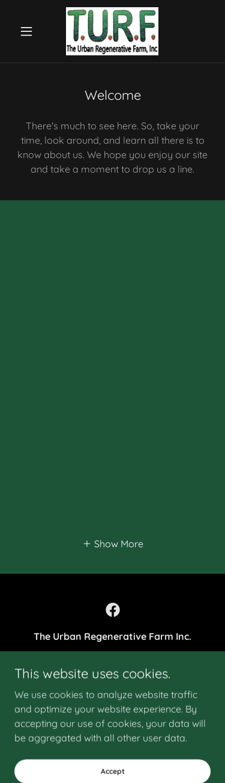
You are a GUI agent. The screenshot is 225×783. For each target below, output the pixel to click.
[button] (29, 31)
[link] (112, 31)
